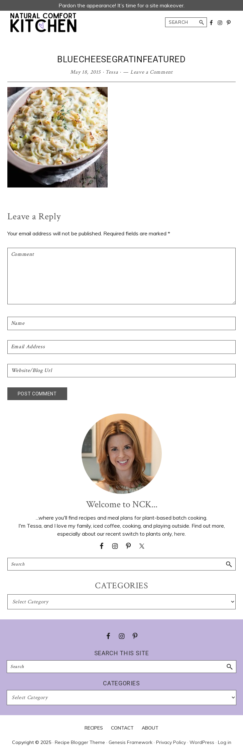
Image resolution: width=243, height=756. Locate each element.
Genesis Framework (130, 742)
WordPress (202, 742)
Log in (224, 742)
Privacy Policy (171, 742)
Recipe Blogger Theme (80, 742)
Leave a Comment (151, 72)
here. (180, 533)
